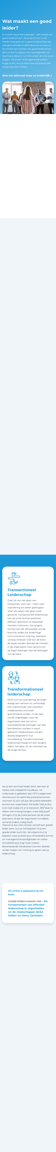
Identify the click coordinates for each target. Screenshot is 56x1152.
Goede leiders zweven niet (24, 901)
